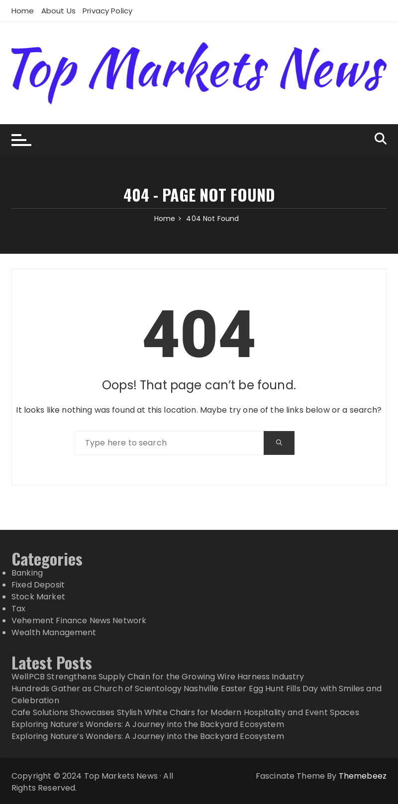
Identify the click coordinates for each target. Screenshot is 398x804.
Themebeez (363, 776)
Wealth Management (54, 632)
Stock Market (38, 596)
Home (22, 10)
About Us (58, 10)
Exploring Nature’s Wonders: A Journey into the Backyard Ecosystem (147, 724)
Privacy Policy (107, 10)
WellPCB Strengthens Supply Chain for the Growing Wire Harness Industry (157, 676)
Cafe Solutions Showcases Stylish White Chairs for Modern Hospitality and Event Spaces (185, 712)
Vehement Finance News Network (78, 620)
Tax (18, 608)
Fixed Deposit (38, 584)
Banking (27, 573)
